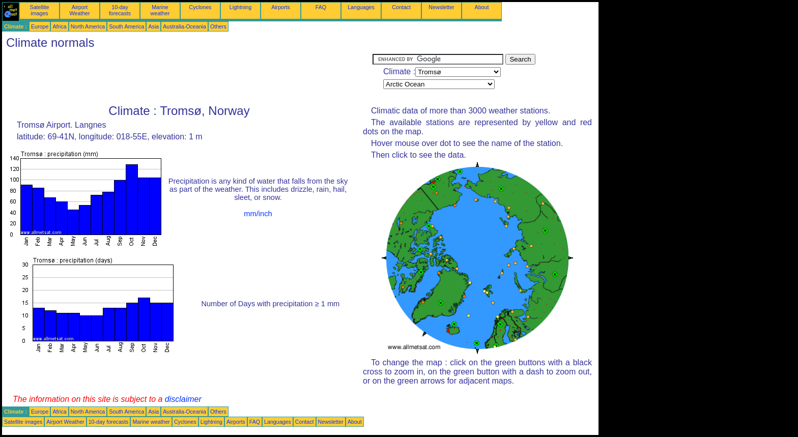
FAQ (321, 7)
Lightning (240, 7)
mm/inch (258, 214)
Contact (401, 7)
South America (126, 26)
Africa (59, 26)
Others (218, 26)
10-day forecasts (120, 10)
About (482, 7)
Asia (153, 26)
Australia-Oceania (184, 26)
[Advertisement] (187, 77)
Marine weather (160, 10)
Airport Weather (79, 10)
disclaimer (183, 399)
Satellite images (39, 10)
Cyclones (200, 7)
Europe (39, 26)
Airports (280, 7)
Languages (361, 7)
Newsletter (441, 7)
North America (88, 26)
